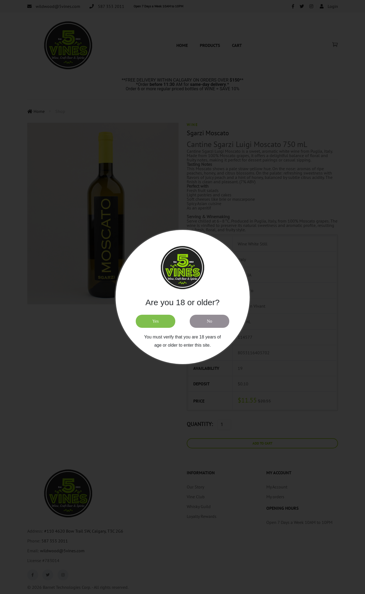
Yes (155, 321)
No (209, 321)
